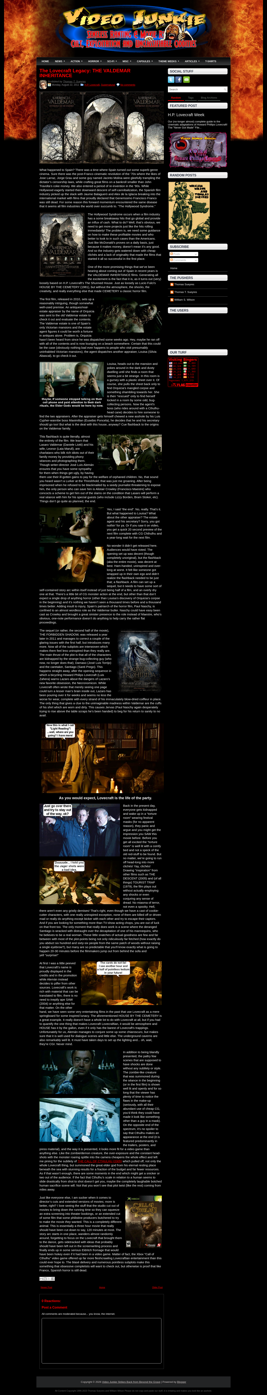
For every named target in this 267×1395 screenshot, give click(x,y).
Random (176, 97)
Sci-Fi (113, 60)
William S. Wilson (184, 299)
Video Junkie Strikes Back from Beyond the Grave (131, 1381)
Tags (191, 97)
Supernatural (108, 84)
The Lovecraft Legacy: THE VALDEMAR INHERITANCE (84, 73)
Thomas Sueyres (184, 284)
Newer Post (46, 1287)
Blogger (181, 1381)
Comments (178, 260)
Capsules (146, 60)
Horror (96, 60)
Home (45, 61)
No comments (127, 84)
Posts (175, 254)
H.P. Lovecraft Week (186, 115)
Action (78, 60)
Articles (193, 60)
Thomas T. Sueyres (74, 81)
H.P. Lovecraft (92, 84)
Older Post (157, 1287)
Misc (128, 60)
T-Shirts (210, 61)
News (61, 60)
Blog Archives (209, 97)
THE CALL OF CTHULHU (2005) (99, 1161)
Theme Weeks (170, 60)
